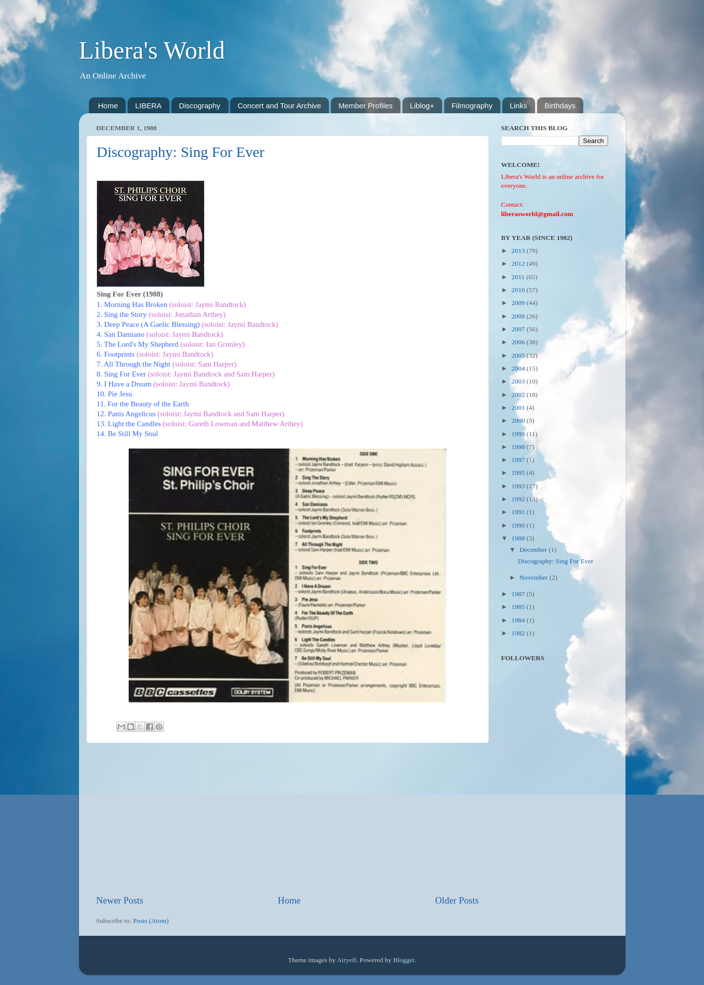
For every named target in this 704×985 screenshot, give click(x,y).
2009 (518, 302)
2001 (518, 407)
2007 (518, 329)
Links (518, 105)
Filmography (472, 105)
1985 (518, 606)
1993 (518, 486)
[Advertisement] (287, 819)
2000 (518, 420)
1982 (518, 633)
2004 (518, 368)
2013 (518, 250)
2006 (518, 342)
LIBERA (148, 105)
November (534, 577)
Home (108, 105)
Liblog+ (422, 105)
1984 (518, 620)
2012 (518, 263)
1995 (518, 472)
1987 (518, 594)
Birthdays (560, 105)
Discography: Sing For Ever (180, 152)
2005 (518, 355)
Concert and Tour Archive (279, 105)
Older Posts (457, 900)
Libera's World (152, 50)
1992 (518, 499)
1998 (518, 447)
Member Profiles (365, 105)
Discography (199, 105)
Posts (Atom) (151, 920)
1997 (518, 459)
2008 (518, 316)
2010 (518, 290)
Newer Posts (120, 900)
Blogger (403, 960)
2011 (518, 277)
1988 (518, 538)
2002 (518, 394)
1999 (518, 434)
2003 (518, 381)
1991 (518, 512)
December (534, 549)
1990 (518, 525)
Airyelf (346, 960)
